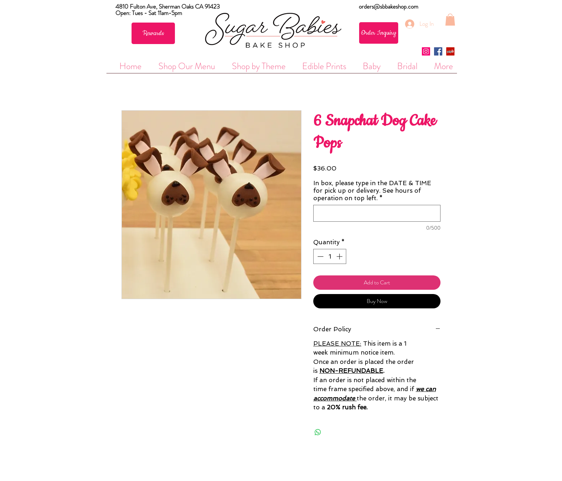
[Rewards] (153, 33)
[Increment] (340, 256)
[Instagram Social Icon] (426, 51)
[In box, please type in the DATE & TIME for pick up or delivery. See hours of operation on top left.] (377, 213)
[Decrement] (319, 256)
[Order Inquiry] (378, 33)
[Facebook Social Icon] (438, 51)
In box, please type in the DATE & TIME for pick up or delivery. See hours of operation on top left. (372, 190)
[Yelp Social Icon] (450, 51)
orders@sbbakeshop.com (388, 6)
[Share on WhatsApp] (318, 432)
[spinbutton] (330, 256)
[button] (450, 19)
